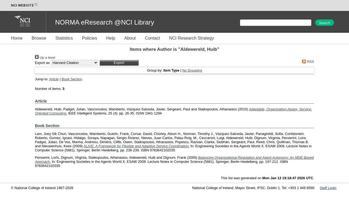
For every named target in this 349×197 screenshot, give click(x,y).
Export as (42, 63)
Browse (39, 38)
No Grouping (192, 70)
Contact (152, 38)
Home (17, 38)
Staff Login (328, 188)
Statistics (64, 38)
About (130, 38)
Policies (89, 38)
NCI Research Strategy (191, 38)
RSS (307, 62)
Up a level (45, 57)
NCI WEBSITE (24, 5)
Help (110, 38)
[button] (119, 63)
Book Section (72, 79)
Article (54, 79)
